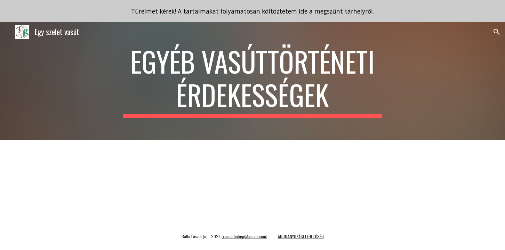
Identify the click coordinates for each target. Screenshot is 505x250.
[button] (496, 32)
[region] (252, 11)
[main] (252, 81)
